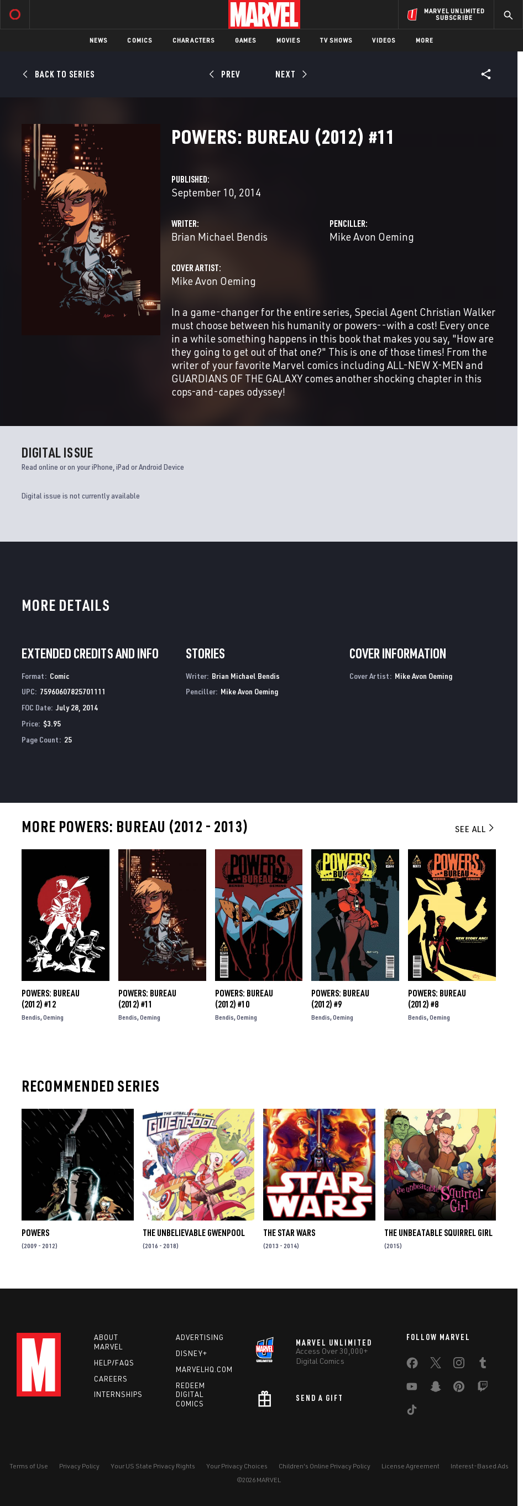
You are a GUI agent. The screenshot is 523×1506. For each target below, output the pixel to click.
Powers (35, 1232)
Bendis (31, 1017)
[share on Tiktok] (411, 1411)
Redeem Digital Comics (190, 1395)
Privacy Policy (79, 1466)
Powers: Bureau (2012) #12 (51, 999)
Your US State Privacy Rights (153, 1466)
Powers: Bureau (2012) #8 (437, 999)
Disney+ (191, 1353)
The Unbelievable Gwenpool (194, 1232)
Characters (193, 40)
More (425, 40)
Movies (288, 40)
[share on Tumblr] (482, 1364)
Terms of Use (28, 1466)
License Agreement (410, 1466)
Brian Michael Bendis (219, 236)
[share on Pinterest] (458, 1388)
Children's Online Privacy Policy (324, 1466)
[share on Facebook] (412, 1365)
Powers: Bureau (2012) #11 (147, 999)
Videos (383, 40)
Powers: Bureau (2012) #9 (340, 999)
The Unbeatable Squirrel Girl (438, 1232)
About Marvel (108, 1342)
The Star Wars (289, 1232)
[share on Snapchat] (435, 1388)
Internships (118, 1394)
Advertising (200, 1337)
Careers (111, 1378)
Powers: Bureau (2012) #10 (244, 999)
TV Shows (336, 40)
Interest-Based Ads (480, 1466)
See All (475, 828)
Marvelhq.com (204, 1369)
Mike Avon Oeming (372, 236)
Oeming (53, 1017)
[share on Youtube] (411, 1388)
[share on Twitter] (435, 1364)
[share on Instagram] (458, 1364)
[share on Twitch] (482, 1388)
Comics (139, 40)
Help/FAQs (114, 1362)
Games (246, 40)
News (99, 40)
